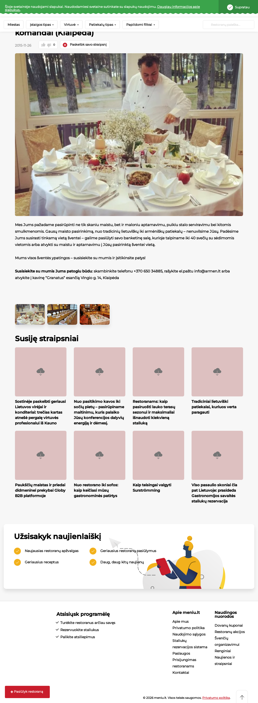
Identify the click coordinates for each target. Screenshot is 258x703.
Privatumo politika (188, 627)
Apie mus (180, 621)
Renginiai (223, 650)
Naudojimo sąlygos (189, 634)
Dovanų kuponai (229, 625)
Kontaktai (180, 672)
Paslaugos (181, 653)
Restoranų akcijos (230, 631)
